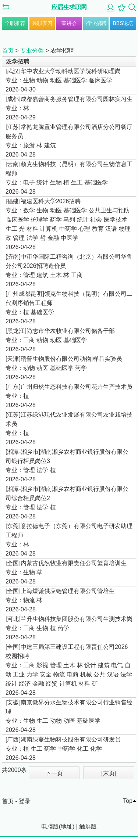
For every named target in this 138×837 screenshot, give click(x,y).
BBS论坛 (123, 23)
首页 (8, 50)
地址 (66, 826)
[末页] (108, 773)
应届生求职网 (69, 7)
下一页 (54, 773)
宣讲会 (69, 23)
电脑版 (50, 826)
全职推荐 (15, 23)
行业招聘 (96, 23)
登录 (25, 801)
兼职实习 (42, 23)
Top (127, 801)
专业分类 (32, 50)
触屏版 (88, 826)
